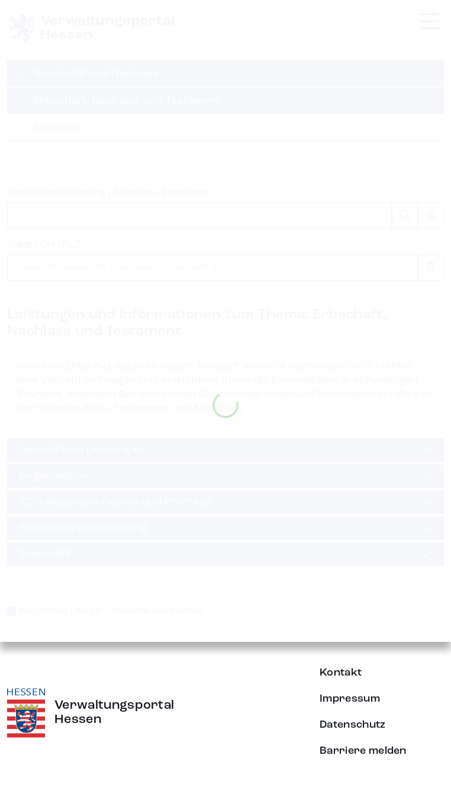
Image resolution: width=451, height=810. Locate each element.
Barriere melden (363, 750)
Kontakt (341, 672)
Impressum (350, 698)
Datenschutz (353, 724)
